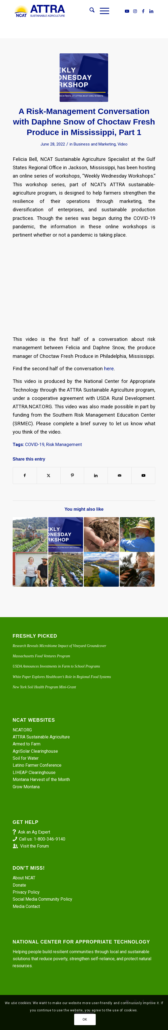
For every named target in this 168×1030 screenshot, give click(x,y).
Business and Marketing (95, 144)
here (109, 368)
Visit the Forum (34, 846)
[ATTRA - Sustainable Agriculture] (70, 11)
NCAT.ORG (22, 729)
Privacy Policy (26, 892)
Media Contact (26, 906)
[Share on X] (48, 475)
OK (85, 1019)
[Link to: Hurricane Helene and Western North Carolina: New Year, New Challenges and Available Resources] (137, 569)
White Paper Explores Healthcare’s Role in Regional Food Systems (62, 677)
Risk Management (64, 444)
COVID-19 (34, 444)
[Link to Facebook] (143, 11)
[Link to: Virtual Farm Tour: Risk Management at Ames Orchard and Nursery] (137, 534)
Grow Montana (26, 786)
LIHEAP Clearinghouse (34, 772)
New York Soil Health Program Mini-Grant (44, 687)
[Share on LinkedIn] (96, 475)
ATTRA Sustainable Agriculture (42, 736)
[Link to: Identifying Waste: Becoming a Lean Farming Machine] (30, 534)
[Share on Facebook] (25, 475)
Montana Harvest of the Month (41, 779)
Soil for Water (26, 758)
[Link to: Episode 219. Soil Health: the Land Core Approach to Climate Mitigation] (101, 534)
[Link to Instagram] (135, 11)
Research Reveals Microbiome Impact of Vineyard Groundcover (59, 646)
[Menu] (101, 11)
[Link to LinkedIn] (151, 11)
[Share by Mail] (119, 475)
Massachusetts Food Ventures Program (41, 656)
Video (123, 144)
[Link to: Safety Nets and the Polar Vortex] (65, 569)
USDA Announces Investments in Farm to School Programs (56, 666)
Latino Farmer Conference (37, 765)
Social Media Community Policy (42, 899)
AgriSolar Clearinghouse (35, 751)
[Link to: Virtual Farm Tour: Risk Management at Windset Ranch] (30, 569)
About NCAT (24, 877)
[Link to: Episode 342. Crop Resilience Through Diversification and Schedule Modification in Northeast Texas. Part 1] (101, 569)
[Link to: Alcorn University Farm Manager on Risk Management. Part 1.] (65, 534)
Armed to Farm (26, 743)
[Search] (89, 11)
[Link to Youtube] (127, 11)
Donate (19, 885)
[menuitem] (89, 11)
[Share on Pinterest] (72, 475)
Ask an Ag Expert (34, 832)
